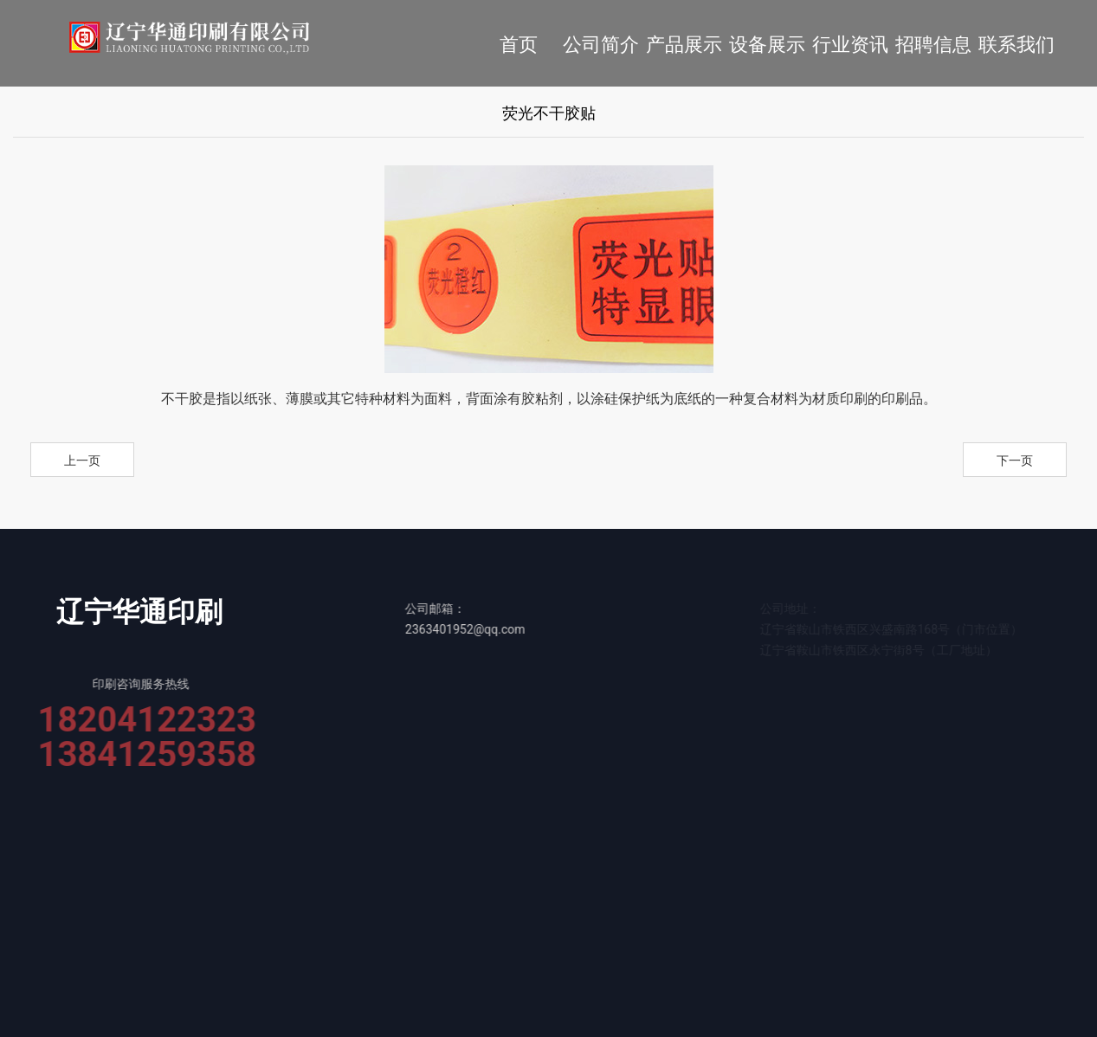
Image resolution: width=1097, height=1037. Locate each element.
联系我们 (1016, 44)
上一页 (82, 460)
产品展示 (684, 44)
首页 (519, 44)
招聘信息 (933, 44)
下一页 (1015, 460)
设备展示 (767, 44)
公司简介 (601, 44)
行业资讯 (850, 44)
